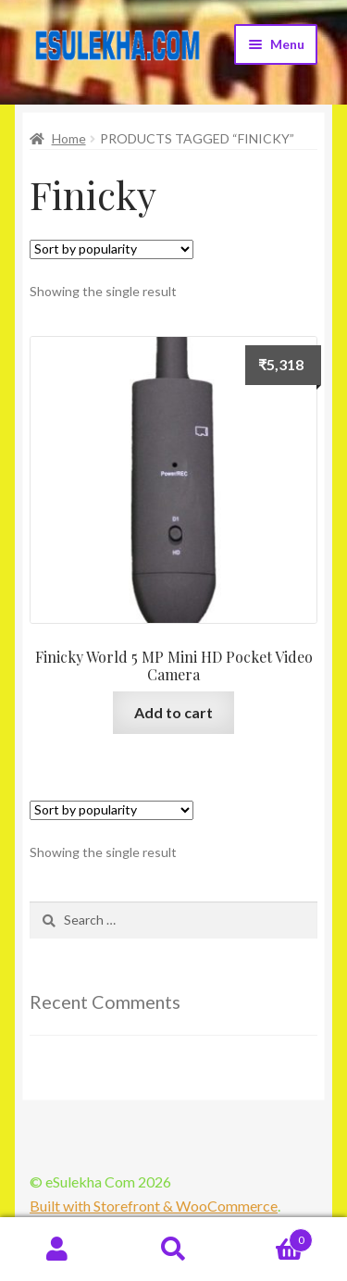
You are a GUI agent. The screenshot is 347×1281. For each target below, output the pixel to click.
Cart (272, 1236)
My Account (58, 1249)
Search (173, 1249)
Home (69, 138)
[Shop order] (111, 249)
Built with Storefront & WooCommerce (154, 1205)
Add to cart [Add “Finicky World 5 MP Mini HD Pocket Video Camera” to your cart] (173, 712)
